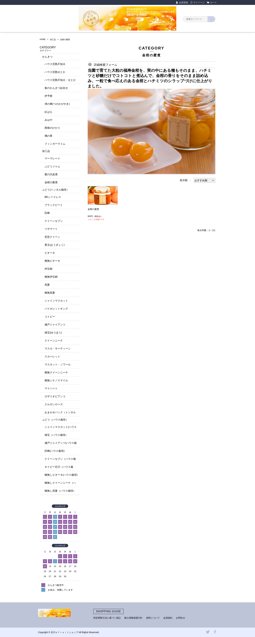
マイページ (199, 2)
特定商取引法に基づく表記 (107, 617)
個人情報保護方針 (133, 617)
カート (213, 2)
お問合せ (180, 617)
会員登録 (183, 2)
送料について (153, 617)
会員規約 (167, 617)
